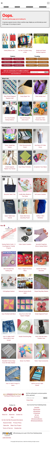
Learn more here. (7, 438)
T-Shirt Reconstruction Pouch (25, 146)
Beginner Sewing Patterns (43, 59)
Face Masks (18, 62)
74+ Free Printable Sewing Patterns (10, 119)
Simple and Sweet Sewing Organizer (41, 51)
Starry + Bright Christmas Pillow (25, 270)
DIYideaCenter (36, 413)
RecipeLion (36, 417)
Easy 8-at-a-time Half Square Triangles (25, 315)
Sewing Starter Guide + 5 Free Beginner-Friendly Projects (8, 246)
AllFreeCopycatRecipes (36, 419)
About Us (4, 415)
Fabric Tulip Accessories (41, 361)
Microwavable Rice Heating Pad (9, 270)
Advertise (11, 415)
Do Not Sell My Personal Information (12, 420)
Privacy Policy (17, 423)
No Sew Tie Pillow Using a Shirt (25, 51)
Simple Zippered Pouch (41, 314)
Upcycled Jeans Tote (9, 194)
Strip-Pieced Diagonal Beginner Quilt (10, 97)
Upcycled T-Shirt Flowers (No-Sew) (40, 119)
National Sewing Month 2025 (25, 292)
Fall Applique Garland (8, 291)
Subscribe (6, 425)
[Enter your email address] (34, 398)
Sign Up (46, 72)
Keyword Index (7, 423)
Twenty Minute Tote (9, 50)
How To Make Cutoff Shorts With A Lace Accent (8, 338)
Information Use (17, 73)
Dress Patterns (7, 65)
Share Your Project (16, 425)
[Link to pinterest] (15, 409)
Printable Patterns (18, 65)
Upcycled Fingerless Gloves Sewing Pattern (41, 245)
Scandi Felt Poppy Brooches (41, 270)
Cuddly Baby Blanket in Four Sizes (25, 195)
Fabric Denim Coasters (25, 244)
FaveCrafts (36, 407)
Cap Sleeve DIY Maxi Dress (40, 146)
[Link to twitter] (10, 409)
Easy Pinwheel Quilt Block (9, 314)
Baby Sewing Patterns (43, 65)
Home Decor (31, 65)
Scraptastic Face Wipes (40, 167)
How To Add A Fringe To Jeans (13, 384)
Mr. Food (37, 415)
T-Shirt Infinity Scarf (40, 96)
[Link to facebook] (5, 409)
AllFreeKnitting (36, 411)
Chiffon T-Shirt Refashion (40, 217)
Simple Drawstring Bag (25, 336)
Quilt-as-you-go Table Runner (37, 384)
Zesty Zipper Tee (25, 96)
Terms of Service (8, 428)
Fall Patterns (31, 59)
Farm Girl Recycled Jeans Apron (25, 119)
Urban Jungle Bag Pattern (10, 146)
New (3, 226)
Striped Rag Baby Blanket (41, 291)
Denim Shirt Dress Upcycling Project (25, 217)
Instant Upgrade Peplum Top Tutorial (9, 168)
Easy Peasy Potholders (25, 167)
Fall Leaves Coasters (40, 194)
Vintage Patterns (18, 59)
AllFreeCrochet (36, 409)
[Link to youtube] (20, 409)
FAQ (12, 417)
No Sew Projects (31, 62)
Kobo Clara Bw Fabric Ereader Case (41, 337)
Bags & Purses (7, 59)
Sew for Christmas (43, 62)
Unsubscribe (17, 428)
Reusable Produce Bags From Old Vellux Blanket (8, 362)
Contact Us (19, 415)
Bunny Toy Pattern (25, 361)
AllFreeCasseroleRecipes (37, 421)
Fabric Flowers (7, 62)
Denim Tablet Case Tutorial (10, 217)
